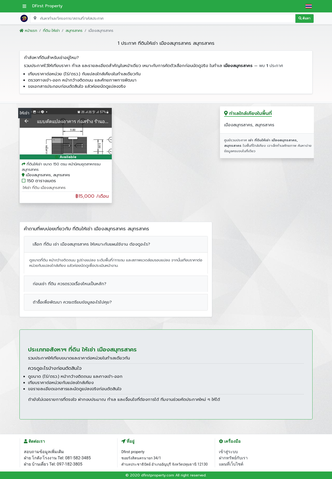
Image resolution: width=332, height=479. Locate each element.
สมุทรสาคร (74, 30)
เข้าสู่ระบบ (228, 451)
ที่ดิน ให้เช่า (51, 30)
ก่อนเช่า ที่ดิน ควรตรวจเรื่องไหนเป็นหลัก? (69, 284)
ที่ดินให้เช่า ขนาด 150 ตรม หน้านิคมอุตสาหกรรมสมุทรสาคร (61, 166)
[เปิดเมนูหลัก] (24, 6)
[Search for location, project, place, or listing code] (162, 18)
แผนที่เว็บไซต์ (231, 464)
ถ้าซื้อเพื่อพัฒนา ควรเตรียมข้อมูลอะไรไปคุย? (72, 302)
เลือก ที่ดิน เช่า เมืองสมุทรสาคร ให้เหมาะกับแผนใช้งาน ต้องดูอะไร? (91, 244)
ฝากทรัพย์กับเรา (233, 457)
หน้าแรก (28, 30)
